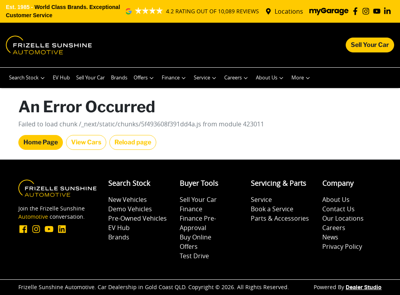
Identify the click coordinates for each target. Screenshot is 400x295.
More (301, 78)
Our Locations (343, 218)
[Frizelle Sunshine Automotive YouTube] (378, 11)
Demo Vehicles (130, 209)
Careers (237, 78)
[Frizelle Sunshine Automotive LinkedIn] (389, 11)
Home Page (40, 142)
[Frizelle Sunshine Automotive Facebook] (357, 11)
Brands (119, 77)
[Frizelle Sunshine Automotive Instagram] (367, 11)
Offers (144, 78)
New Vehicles (127, 199)
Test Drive (194, 256)
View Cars (86, 142)
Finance (175, 78)
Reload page (132, 142)
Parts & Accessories (280, 218)
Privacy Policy (342, 246)
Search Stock (27, 78)
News (330, 237)
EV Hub (61, 77)
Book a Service (272, 209)
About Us (270, 78)
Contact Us (338, 209)
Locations (289, 11)
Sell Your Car (370, 45)
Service (206, 78)
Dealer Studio (364, 287)
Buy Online (195, 237)
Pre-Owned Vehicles (137, 218)
